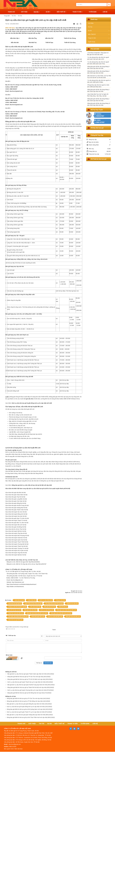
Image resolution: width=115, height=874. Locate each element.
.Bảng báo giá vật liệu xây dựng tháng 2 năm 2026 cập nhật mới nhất (98, 90)
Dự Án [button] (48, 12)
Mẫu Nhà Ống (32, 41)
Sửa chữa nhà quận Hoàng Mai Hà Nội (16, 624)
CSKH (98, 120)
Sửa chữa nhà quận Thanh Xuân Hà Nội (16, 626)
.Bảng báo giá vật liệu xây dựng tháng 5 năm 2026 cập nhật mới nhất (98, 67)
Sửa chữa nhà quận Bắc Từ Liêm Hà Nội (16, 639)
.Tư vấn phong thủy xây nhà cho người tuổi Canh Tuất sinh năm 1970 (98, 58)
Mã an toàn (9, 777)
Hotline (98, 114)
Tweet (54, 752)
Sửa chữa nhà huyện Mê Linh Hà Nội (15, 641)
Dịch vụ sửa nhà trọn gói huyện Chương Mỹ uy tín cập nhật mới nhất (26, 812)
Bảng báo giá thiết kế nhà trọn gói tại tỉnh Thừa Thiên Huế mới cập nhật (27, 839)
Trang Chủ (21, 846)
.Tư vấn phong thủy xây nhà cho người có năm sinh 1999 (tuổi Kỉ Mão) (99, 81)
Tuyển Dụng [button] (92, 12)
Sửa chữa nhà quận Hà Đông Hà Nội (15, 643)
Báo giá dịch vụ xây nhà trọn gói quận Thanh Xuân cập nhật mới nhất (26, 796)
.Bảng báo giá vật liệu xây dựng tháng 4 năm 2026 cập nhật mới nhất (98, 72)
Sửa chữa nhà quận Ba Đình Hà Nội (15, 609)
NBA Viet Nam (78, 713)
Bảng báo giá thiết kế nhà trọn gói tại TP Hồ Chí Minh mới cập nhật (26, 801)
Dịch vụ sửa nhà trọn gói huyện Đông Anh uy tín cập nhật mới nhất (25, 829)
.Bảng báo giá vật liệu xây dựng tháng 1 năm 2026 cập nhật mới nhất (98, 99)
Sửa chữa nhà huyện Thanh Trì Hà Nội (16, 637)
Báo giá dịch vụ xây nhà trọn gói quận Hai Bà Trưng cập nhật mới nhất (27, 807)
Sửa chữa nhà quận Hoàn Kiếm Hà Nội (16, 611)
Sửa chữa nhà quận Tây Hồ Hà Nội (15, 613)
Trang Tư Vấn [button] (78, 12)
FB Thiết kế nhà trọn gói (98, 159)
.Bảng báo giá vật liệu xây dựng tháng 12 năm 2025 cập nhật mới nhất (98, 104)
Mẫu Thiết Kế (92, 34)
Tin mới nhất (95, 49)
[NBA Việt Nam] (10, 28)
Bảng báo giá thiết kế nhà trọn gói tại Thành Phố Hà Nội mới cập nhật (26, 809)
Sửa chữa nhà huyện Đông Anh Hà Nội (16, 630)
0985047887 (99, 116)
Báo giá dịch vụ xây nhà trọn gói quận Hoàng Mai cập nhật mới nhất (26, 837)
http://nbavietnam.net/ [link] (19, 704)
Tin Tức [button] (37, 12)
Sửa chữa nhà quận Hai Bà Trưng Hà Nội (17, 621)
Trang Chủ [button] (11, 12)
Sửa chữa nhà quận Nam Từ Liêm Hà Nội (17, 634)
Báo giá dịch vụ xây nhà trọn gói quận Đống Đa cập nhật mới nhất (25, 826)
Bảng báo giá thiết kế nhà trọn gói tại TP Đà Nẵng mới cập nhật (24, 823)
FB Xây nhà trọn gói (97, 128)
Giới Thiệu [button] (24, 12)
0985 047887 (99, 122)
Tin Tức (90, 27)
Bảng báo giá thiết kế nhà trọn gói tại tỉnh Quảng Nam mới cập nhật (26, 831)
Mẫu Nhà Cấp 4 (13, 41)
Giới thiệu (91, 23)
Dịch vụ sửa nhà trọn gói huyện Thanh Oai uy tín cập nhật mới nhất (26, 804)
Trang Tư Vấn (92, 38)
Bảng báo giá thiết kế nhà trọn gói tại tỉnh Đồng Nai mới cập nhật (25, 815)
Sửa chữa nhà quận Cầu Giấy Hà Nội (15, 617)
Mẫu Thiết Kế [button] (61, 12)
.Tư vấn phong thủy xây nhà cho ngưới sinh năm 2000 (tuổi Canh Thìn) (98, 62)
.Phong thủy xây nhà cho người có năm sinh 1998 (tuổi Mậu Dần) (98, 85)
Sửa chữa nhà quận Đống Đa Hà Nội (15, 619)
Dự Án (90, 30)
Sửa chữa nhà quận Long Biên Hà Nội (16, 615)
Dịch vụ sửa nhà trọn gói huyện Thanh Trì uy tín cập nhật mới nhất (25, 834)
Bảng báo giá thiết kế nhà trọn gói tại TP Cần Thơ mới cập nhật (25, 799)
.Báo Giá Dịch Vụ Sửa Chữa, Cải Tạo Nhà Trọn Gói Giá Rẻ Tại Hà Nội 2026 (99, 76)
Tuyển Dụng (91, 41)
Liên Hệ (95, 846)
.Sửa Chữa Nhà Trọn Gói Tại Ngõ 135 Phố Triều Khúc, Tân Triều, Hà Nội (97, 95)
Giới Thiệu (32, 846)
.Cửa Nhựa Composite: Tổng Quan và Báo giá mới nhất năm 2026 (97, 53)
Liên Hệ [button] (105, 12)
